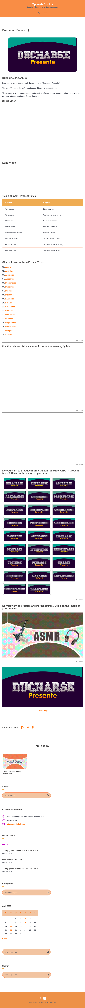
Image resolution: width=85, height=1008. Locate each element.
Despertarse (10, 283)
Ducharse (9, 295)
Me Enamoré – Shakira (12, 860)
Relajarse (9, 331)
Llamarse (9, 311)
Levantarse (10, 307)
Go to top (79, 340)
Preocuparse (10, 327)
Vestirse (8, 335)
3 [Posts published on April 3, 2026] (25, 919)
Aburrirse (9, 267)
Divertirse (9, 287)
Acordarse (9, 271)
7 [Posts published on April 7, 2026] (10, 922)
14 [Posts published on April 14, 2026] (11, 926)
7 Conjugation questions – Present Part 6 (20, 869)
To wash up (42, 710)
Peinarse (9, 319)
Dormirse (9, 291)
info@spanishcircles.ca (16, 824)
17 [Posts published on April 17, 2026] (25, 926)
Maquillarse (10, 315)
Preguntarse (10, 323)
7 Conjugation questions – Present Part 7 (20, 850)
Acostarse (9, 275)
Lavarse (8, 303)
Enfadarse (9, 299)
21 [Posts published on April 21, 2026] (11, 930)
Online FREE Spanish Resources (12, 772)
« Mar (4, 938)
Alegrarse (9, 279)
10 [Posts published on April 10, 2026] (25, 922)
